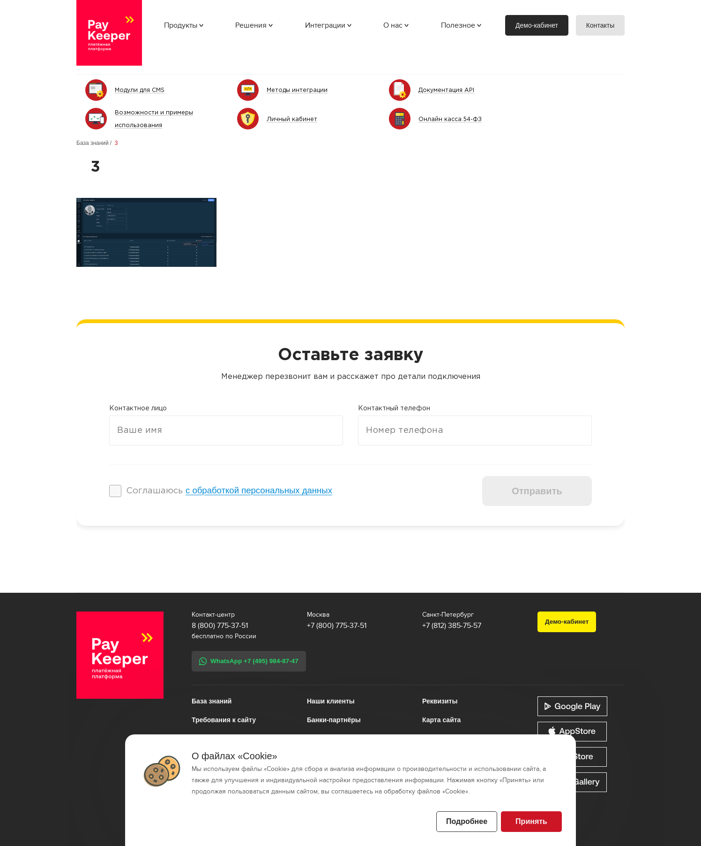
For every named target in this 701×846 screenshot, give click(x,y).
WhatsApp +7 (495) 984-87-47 (254, 661)
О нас (393, 25)
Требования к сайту (224, 720)
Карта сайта (441, 720)
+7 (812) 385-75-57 (451, 625)
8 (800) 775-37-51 (220, 625)
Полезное (458, 25)
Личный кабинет (292, 119)
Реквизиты (439, 701)
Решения (251, 25)
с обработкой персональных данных (259, 490)
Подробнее (466, 821)
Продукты (180, 25)
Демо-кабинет (536, 25)
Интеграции (325, 25)
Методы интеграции (298, 90)
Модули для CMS (141, 90)
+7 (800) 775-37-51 (336, 625)
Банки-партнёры (334, 720)
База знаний (92, 143)
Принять (531, 821)
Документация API (447, 90)
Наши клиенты (331, 701)
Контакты (600, 25)
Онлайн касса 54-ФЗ (451, 119)
